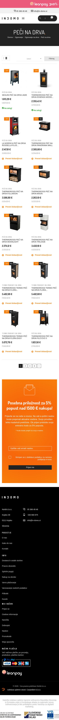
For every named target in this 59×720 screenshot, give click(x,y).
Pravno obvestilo (9, 566)
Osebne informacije (10, 614)
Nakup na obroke (9, 577)
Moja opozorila (8, 642)
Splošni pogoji (7, 571)
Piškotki (5, 593)
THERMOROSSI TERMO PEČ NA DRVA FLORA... (14, 289)
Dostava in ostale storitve (12, 560)
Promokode (6, 636)
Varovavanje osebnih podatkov (14, 588)
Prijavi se (5, 609)
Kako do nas (7, 543)
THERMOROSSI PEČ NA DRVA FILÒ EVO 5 (41, 337)
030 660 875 (30, 515)
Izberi (34, 58)
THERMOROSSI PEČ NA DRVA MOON (41, 192)
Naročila (5, 620)
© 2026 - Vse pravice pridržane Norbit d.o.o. (29, 686)
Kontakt (5, 549)
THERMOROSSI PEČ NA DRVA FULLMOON (12, 192)
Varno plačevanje (9, 582)
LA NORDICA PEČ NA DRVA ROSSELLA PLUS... (14, 144)
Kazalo (5, 599)
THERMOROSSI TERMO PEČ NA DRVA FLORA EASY (14, 337)
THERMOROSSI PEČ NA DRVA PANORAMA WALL (42, 144)
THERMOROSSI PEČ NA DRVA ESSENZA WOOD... (42, 96)
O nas (4, 538)
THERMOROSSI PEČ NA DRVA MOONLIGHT (12, 241)
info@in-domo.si (39, 11)
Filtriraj (51, 59)
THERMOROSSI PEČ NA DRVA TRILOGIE (41, 241)
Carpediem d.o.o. (34, 690)
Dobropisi (6, 625)
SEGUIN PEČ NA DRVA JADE (14, 95)
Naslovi (5, 631)
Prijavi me (30, 467)
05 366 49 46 (20, 11)
